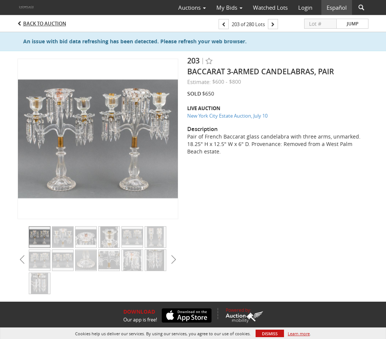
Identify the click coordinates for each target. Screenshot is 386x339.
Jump (352, 24)
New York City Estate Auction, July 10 (227, 115)
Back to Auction (44, 23)
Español (337, 7)
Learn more (299, 333)
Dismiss (270, 333)
